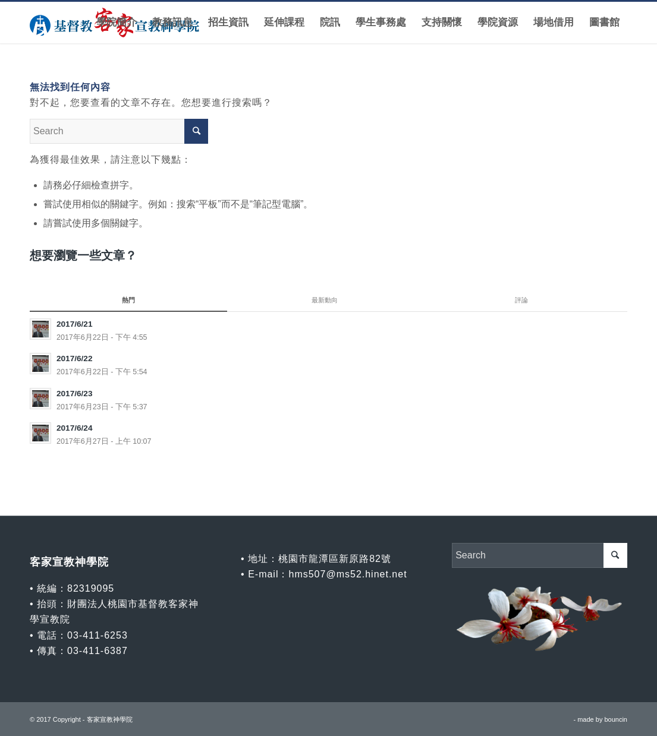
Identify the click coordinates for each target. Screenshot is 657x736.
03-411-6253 (97, 635)
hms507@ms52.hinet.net (347, 574)
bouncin (615, 719)
